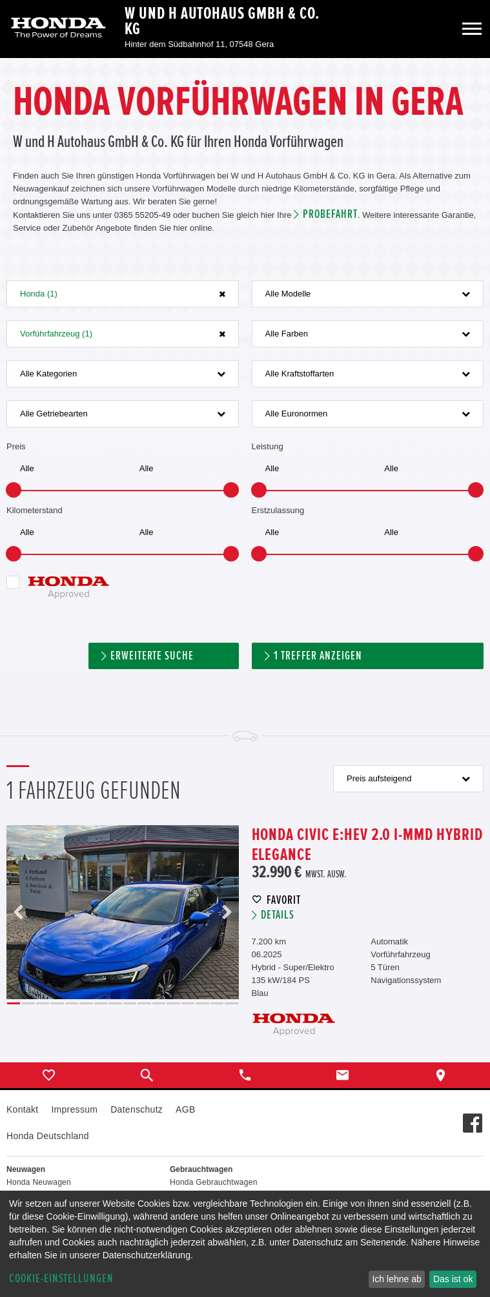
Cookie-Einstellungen (61, 1279)
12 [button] (173, 1003)
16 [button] (231, 1003)
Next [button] (226, 912)
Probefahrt (330, 214)
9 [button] (129, 1003)
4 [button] (56, 1003)
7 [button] (100, 1003)
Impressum (74, 1109)
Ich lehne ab (396, 1279)
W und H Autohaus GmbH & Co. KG (222, 21)
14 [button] (202, 1003)
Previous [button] (18, 912)
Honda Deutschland (47, 1136)
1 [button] (13, 1003)
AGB (185, 1109)
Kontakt (22, 1109)
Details (277, 915)
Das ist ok (453, 1279)
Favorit (284, 900)
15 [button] (216, 1003)
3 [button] (42, 1003)
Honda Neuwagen (38, 1182)
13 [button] (187, 1003)
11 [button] (158, 1003)
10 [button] (144, 1003)
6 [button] (85, 1003)
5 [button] (71, 1003)
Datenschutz (136, 1109)
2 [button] (27, 1003)
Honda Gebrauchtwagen (214, 1182)
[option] (122, 912)
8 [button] (114, 1003)
